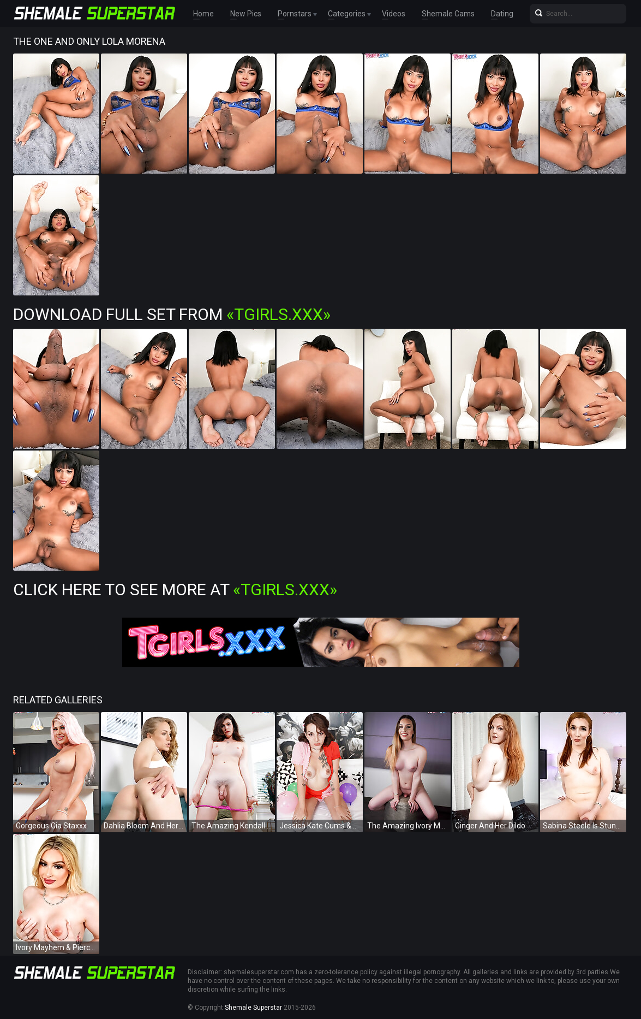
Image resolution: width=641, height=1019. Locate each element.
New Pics (245, 13)
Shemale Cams (448, 13)
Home (203, 13)
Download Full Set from (172, 314)
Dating (502, 13)
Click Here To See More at (175, 589)
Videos (393, 13)
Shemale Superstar (253, 1007)
